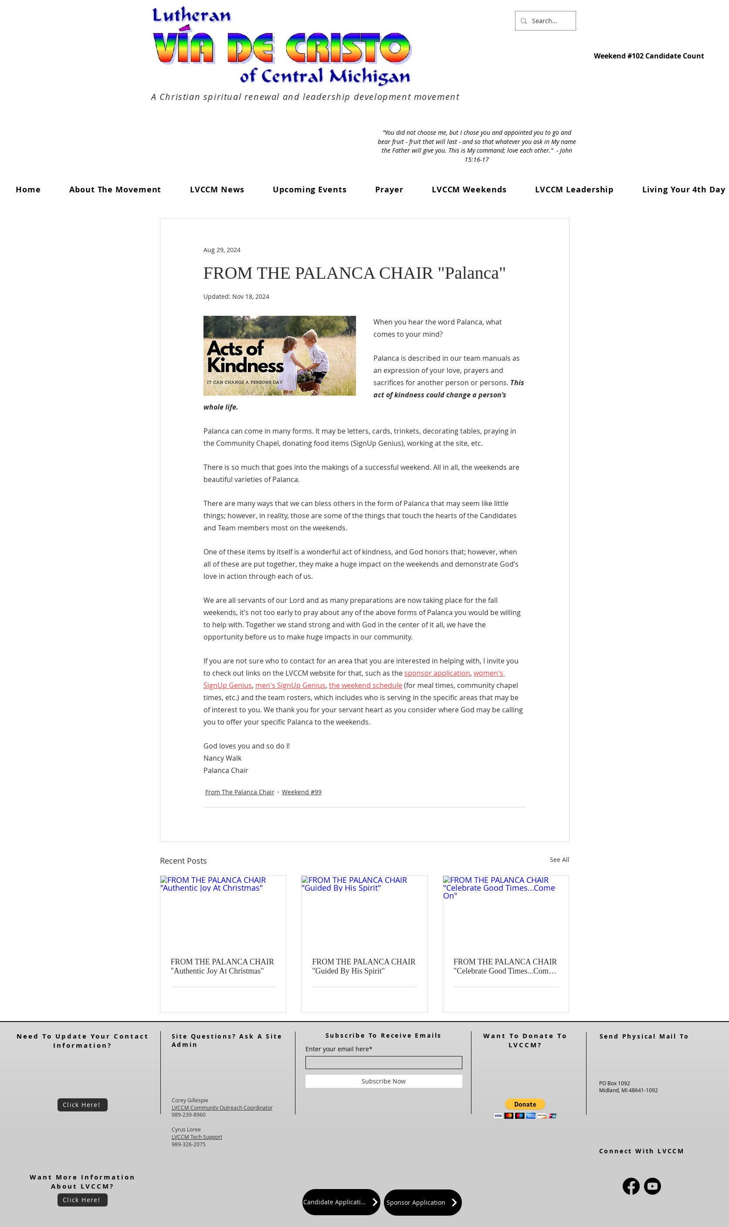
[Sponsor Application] (423, 1202)
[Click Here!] (83, 1104)
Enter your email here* (339, 1049)
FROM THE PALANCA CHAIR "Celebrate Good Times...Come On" (505, 966)
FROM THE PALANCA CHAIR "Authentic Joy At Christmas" (223, 966)
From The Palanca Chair (240, 792)
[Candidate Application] (341, 1202)
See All (560, 859)
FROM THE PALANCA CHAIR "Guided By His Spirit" (364, 966)
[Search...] (544, 20)
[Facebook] (631, 1186)
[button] (217, 189)
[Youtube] (652, 1186)
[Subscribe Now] (383, 1081)
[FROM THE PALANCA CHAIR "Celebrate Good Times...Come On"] (506, 911)
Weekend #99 (302, 792)
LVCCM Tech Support (197, 1136)
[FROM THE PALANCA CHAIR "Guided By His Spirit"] (364, 911)
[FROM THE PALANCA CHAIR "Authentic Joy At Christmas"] (223, 911)
